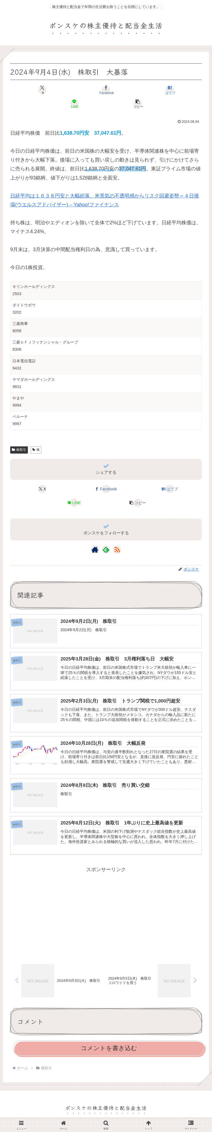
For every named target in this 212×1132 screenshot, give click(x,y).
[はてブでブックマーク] (170, 89)
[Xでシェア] (42, 89)
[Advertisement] (106, 915)
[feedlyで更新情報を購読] (106, 549)
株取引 (19, 450)
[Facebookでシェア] (106, 89)
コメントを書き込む (109, 1051)
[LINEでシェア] (74, 103)
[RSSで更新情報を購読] (117, 549)
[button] (138, 103)
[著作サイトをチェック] (95, 549)
